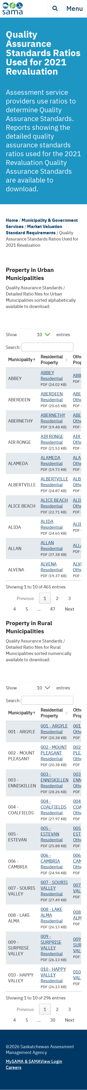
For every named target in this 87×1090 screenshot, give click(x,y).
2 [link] (57, 598)
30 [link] (52, 1020)
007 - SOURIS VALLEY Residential (54, 888)
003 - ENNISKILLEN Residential (54, 780)
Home (12, 220)
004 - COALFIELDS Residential (53, 807)
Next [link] (69, 609)
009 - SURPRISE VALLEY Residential (52, 944)
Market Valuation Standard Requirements (34, 229)
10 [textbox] (39, 334)
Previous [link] (25, 598)
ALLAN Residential (52, 545)
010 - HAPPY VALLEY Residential (53, 974)
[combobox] (36, 334)
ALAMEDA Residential (52, 460)
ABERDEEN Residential (52, 396)
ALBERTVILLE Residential (54, 481)
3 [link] (69, 598)
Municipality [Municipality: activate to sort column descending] (20, 359)
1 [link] (45, 598)
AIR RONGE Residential (52, 439)
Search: (39, 347)
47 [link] (52, 609)
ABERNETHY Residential (53, 418)
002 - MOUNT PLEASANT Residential (54, 752)
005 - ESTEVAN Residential (52, 834)
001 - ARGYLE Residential (54, 728)
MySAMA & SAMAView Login (34, 1061)
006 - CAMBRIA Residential (52, 861)
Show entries (38, 334)
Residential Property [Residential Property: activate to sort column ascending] (52, 359)
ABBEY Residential (52, 375)
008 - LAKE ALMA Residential (52, 915)
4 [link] (14, 609)
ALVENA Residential (52, 566)
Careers (13, 1067)
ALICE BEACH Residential (54, 503)
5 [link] (27, 609)
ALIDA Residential (52, 524)
